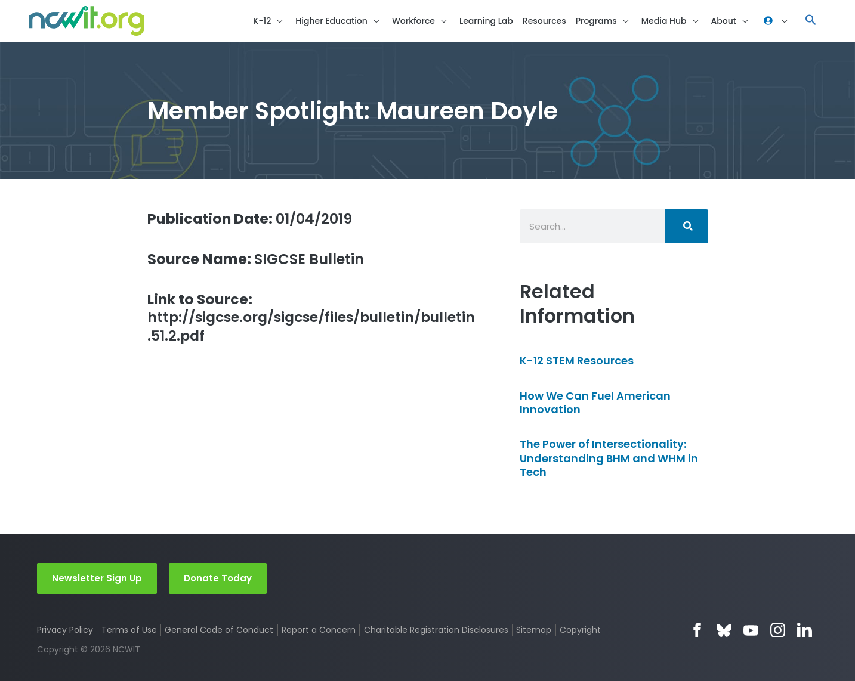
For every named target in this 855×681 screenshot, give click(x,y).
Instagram (777, 630)
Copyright (580, 630)
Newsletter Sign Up (97, 577)
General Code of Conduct (219, 630)
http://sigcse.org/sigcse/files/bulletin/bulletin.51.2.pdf (312, 319)
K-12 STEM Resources (577, 361)
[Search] (686, 227)
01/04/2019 (251, 219)
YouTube (750, 630)
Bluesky (724, 630)
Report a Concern (319, 630)
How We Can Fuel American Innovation (595, 403)
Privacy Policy (65, 630)
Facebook (697, 630)
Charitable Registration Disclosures (436, 630)
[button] (810, 21)
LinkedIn (804, 630)
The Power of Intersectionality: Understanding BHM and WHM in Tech (609, 459)
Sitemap (534, 630)
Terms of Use (129, 630)
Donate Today (218, 577)
